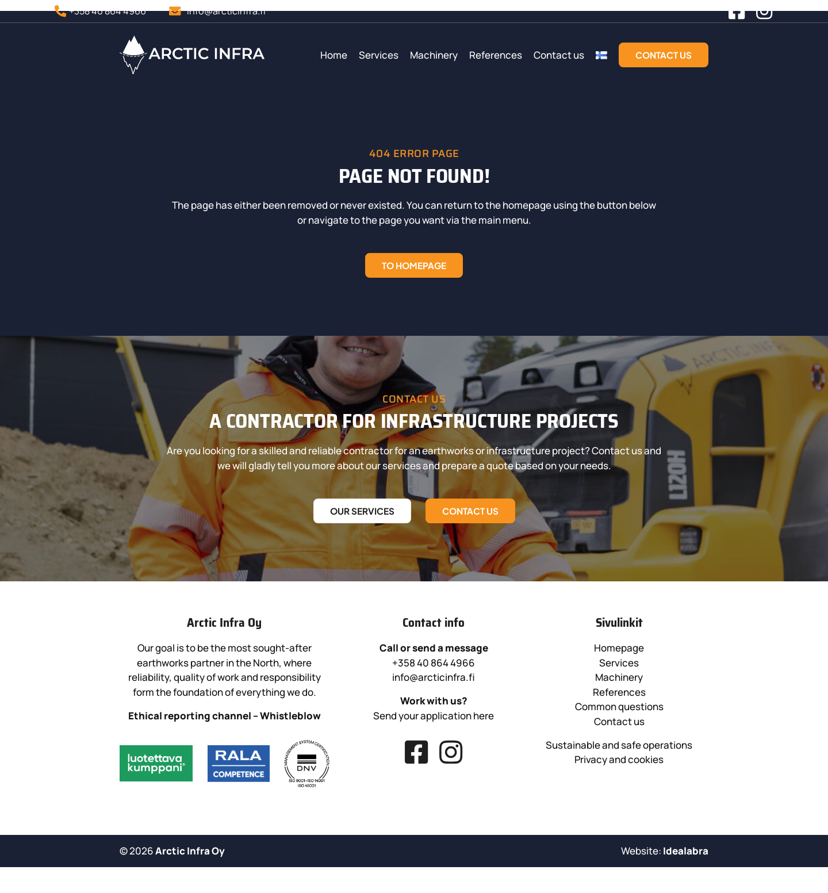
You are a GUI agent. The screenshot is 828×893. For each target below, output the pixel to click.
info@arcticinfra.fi (493, 727)
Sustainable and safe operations (691, 795)
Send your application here (493, 765)
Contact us (624, 57)
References (560, 57)
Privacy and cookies (690, 809)
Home (398, 57)
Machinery (499, 57)
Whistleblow (273, 750)
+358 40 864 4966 (493, 712)
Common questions (690, 756)
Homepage (691, 697)
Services (443, 57)
